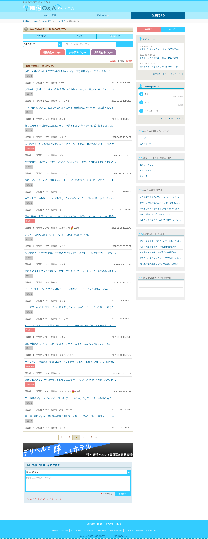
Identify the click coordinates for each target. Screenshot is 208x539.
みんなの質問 (50, 15)
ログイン (173, 29)
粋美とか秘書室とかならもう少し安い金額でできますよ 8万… (161, 208)
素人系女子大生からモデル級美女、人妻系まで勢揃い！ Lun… (161, 264)
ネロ (161, 95)
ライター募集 (88, 530)
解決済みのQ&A (78, 52)
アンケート (129, 530)
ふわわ (161, 103)
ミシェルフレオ (148, 111)
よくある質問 (76, 530)
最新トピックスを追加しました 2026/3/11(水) (160, 47)
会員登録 (149, 29)
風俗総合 (144, 176)
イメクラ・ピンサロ (148, 170)
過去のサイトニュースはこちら (166, 74)
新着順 (113, 61)
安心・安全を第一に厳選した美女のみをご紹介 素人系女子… (161, 241)
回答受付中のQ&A (52, 52)
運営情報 (139, 530)
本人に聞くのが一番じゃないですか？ (156, 214)
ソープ (143, 138)
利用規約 (64, 530)
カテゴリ (78, 36)
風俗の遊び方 (145, 144)
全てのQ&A (41, 36)
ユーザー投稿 (101, 530)
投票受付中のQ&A (104, 52)
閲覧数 (129, 61)
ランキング (115, 36)
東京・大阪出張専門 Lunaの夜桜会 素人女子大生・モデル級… (161, 247)
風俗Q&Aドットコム (30, 21)
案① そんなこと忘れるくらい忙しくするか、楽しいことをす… (161, 203)
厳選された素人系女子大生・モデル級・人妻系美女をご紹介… (161, 258)
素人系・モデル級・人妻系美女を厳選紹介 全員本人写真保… (161, 252)
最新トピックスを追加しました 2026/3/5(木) (159, 56)
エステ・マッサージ (148, 165)
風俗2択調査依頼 (116, 530)
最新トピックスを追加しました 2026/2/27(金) (160, 65)
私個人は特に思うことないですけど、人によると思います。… (161, 220)
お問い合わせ (151, 530)
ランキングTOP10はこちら (168, 118)
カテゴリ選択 (60, 21)
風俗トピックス (104, 15)
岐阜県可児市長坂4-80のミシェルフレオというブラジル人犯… (161, 197)
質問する (158, 15)
